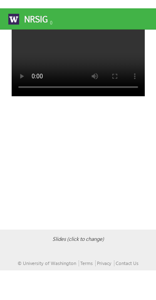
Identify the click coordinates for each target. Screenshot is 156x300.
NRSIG (35, 19)
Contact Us (127, 263)
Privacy (104, 263)
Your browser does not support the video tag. (78, 63)
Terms (86, 263)
